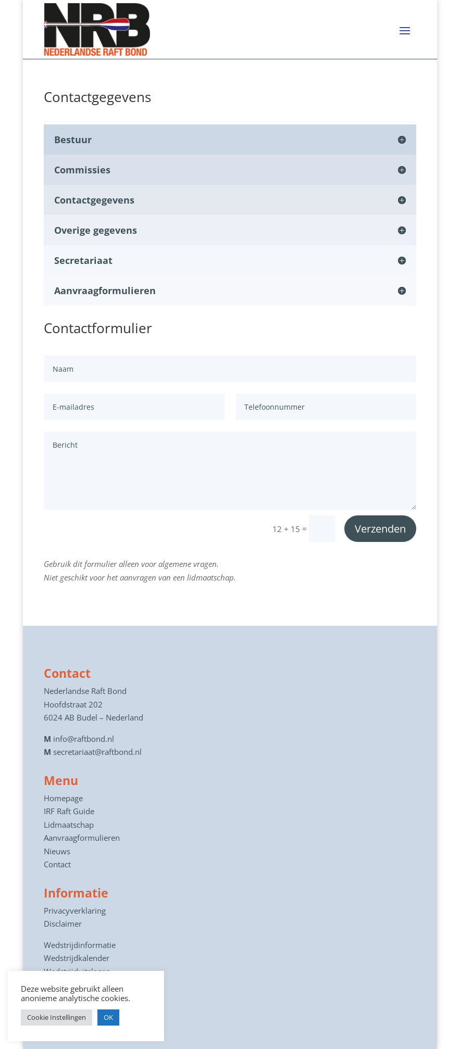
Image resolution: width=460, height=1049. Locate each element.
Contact (57, 864)
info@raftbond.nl (83, 739)
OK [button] (108, 1017)
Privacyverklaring (75, 910)
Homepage (63, 798)
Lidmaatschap (69, 824)
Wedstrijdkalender (76, 958)
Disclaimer (63, 923)
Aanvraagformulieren (82, 837)
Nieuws (57, 851)
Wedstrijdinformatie (80, 945)
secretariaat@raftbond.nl (97, 752)
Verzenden (380, 529)
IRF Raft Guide (69, 811)
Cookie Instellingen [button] (56, 1017)
